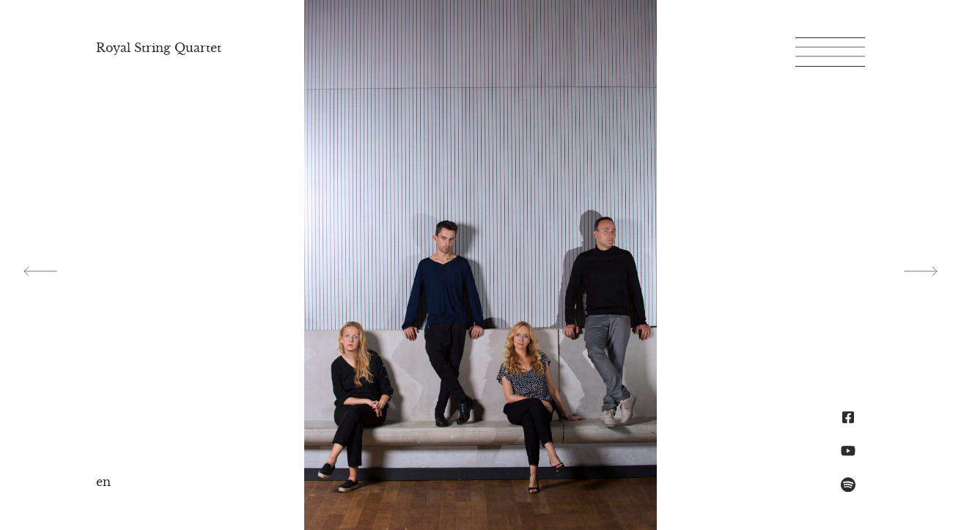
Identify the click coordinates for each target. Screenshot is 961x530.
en (103, 481)
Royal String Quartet (158, 47)
